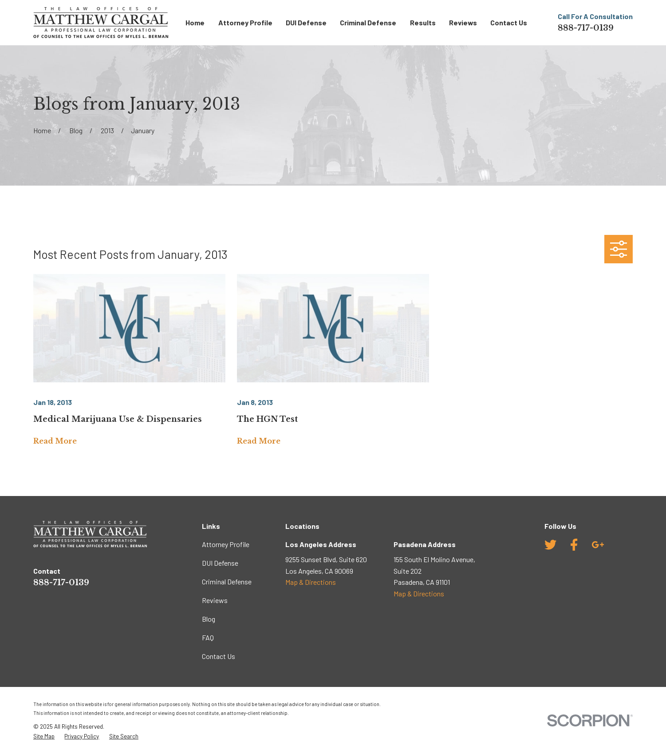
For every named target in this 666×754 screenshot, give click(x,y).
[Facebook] (574, 545)
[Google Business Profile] (598, 545)
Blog (208, 619)
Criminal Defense (227, 581)
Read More (55, 441)
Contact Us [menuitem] (508, 22)
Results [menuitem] (423, 22)
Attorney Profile (225, 544)
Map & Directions (310, 582)
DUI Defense (220, 563)
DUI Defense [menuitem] (306, 22)
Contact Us (218, 656)
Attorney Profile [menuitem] (245, 22)
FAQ (208, 637)
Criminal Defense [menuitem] (368, 22)
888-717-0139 (586, 28)
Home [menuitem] (195, 22)
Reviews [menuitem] (463, 22)
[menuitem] (44, 736)
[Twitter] (550, 545)
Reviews (215, 600)
